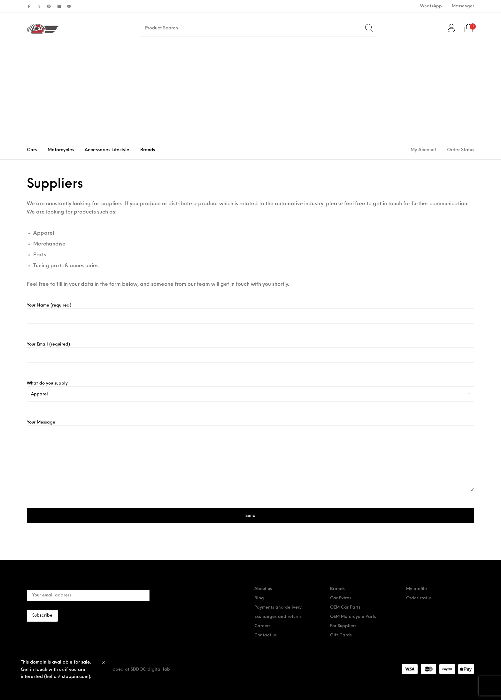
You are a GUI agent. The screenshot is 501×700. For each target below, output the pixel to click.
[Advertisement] (250, 92)
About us (263, 589)
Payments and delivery (278, 607)
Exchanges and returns (278, 617)
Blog (259, 598)
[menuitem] (431, 6)
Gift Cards (341, 635)
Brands (337, 589)
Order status (419, 598)
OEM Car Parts (345, 607)
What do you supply (250, 388)
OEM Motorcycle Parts (353, 617)
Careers (262, 626)
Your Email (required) (250, 352)
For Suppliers (343, 626)
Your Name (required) (250, 313)
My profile (416, 589)
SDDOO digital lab (150, 669)
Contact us (265, 635)
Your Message (250, 455)
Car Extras (340, 598)
